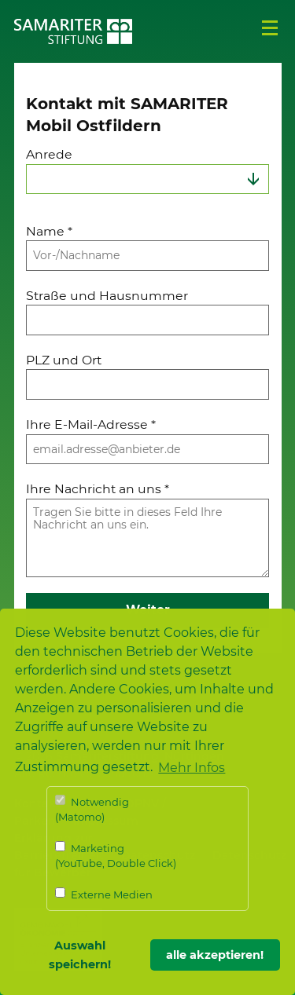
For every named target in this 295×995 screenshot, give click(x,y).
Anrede (49, 154)
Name (49, 231)
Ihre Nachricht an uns (97, 488)
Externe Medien (104, 894)
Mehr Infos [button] (191, 767)
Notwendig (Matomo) (92, 809)
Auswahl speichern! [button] (80, 954)
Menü (269, 28)
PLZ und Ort (63, 360)
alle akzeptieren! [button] (215, 955)
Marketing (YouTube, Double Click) (115, 855)
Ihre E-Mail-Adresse (91, 424)
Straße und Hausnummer (107, 295)
